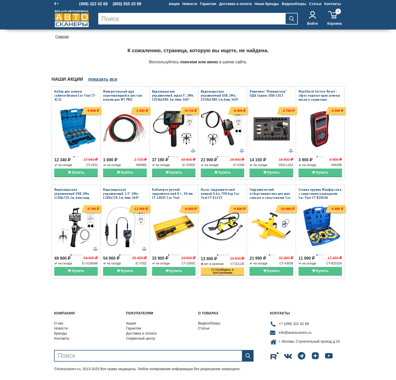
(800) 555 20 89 (127, 4)
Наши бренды (267, 4)
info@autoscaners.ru (295, 334)
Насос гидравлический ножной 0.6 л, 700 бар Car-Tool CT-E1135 (220, 194)
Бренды (60, 334)
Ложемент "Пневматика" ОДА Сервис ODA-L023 (268, 93)
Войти (312, 18)
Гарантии (208, 4)
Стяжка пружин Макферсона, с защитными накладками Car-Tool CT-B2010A (320, 194)
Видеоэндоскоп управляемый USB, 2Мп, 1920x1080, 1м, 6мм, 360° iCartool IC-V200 (219, 97)
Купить (76, 173)
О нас (58, 324)
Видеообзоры (294, 4)
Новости (189, 4)
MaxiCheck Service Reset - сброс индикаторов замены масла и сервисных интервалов (319, 97)
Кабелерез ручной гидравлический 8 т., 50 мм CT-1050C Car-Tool (172, 194)
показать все (102, 79)
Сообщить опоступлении (222, 272)
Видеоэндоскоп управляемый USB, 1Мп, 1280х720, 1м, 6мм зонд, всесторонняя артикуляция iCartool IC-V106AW (75, 198)
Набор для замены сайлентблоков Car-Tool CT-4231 (75, 95)
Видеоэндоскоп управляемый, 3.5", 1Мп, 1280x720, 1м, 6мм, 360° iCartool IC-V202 (121, 196)
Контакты (332, 4)
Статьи (315, 4)
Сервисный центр (140, 339)
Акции (174, 4)
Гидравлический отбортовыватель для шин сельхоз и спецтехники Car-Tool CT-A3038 (271, 196)
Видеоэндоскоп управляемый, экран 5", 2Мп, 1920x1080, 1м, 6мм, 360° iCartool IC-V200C (173, 97)
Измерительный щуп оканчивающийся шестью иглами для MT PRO (122, 95)
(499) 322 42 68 (93, 4)
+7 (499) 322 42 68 (294, 325)
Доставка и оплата (235, 4)
